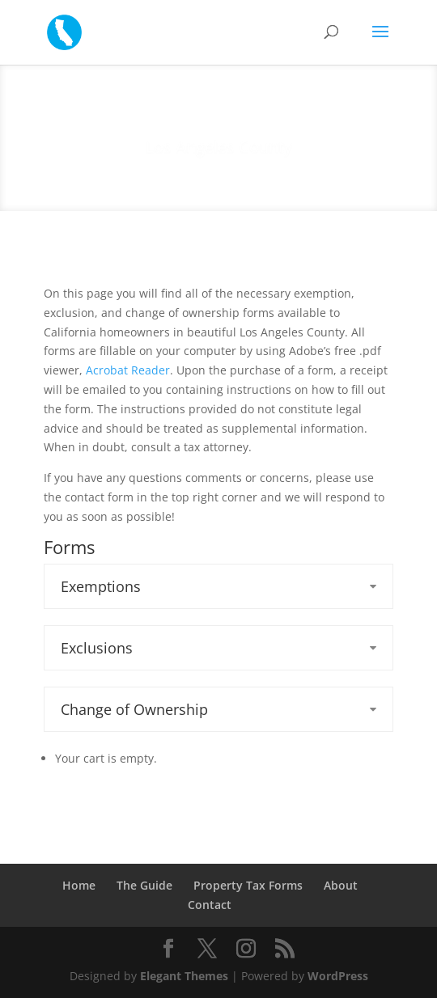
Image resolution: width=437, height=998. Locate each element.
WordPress (338, 975)
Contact (209, 904)
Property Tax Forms (248, 885)
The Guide (144, 885)
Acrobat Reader (128, 370)
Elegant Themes (184, 975)
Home (78, 885)
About (341, 885)
